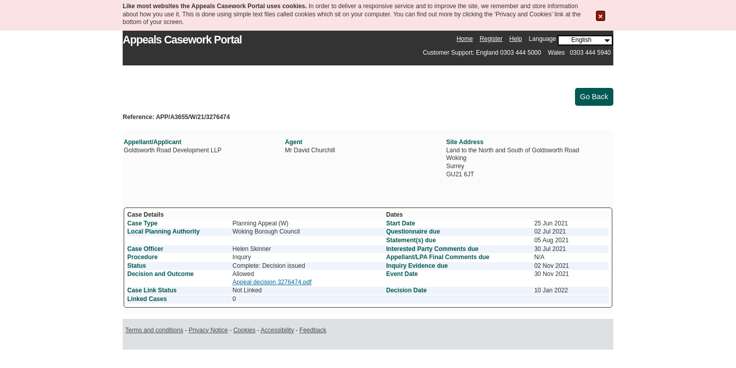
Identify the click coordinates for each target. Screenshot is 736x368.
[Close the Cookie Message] (601, 16)
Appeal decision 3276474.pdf (272, 282)
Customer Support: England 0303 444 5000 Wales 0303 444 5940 (517, 52)
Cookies (244, 330)
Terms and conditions (154, 330)
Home (464, 38)
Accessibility (277, 330)
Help (516, 38)
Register (491, 38)
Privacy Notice (208, 330)
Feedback (313, 330)
